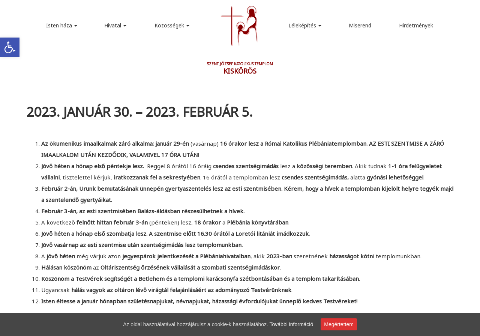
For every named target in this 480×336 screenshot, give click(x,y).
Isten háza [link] (61, 25)
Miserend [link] (360, 25)
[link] (10, 47)
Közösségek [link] (171, 25)
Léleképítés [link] (304, 25)
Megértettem (339, 324)
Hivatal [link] (115, 25)
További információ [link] (292, 324)
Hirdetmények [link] (416, 25)
